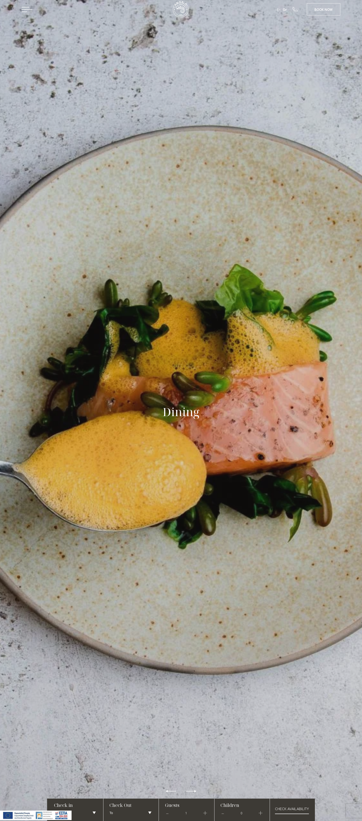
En (279, 9)
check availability (292, 808)
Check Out (120, 805)
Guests (172, 805)
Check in (63, 805)
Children (229, 805)
